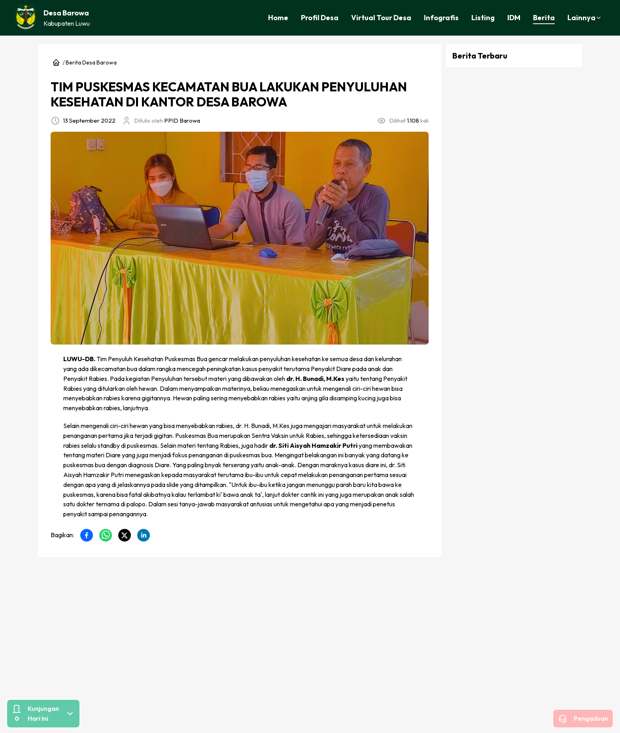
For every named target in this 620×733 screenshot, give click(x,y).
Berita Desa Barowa (91, 62)
